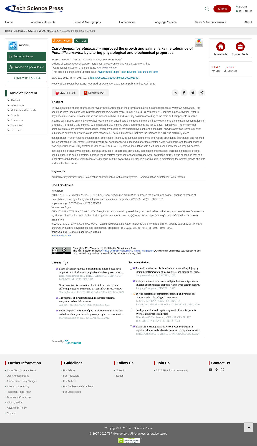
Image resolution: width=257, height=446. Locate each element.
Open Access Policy (18, 375)
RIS (69, 235)
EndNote (63, 235)
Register (244, 11)
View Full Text (65, 93)
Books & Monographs (87, 22)
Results (15, 115)
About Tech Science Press (21, 370)
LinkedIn (120, 370)
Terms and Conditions (19, 397)
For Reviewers (71, 375)
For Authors (69, 381)
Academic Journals (43, 22)
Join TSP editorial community (172, 370)
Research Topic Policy (19, 391)
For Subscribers (72, 391)
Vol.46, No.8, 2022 (49, 30)
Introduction (17, 105)
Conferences (127, 22)
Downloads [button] (220, 49)
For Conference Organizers (78, 386)
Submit (222, 8)
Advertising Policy (17, 407)
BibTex (55, 235)
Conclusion (17, 125)
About (248, 22)
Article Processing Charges (22, 381)
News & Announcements (210, 22)
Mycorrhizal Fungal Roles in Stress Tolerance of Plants (128, 71)
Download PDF (94, 93)
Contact (11, 413)
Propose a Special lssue (26, 67)
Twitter (119, 375)
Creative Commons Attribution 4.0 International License (127, 251)
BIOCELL (31, 30)
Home (9, 22)
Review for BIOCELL (27, 77)
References (17, 130)
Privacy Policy (14, 402)
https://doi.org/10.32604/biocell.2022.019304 (115, 77)
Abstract (15, 100)
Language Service (165, 22)
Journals (19, 30)
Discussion (17, 120)
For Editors (69, 370)
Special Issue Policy (18, 386)
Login (241, 6)
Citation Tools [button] (240, 49)
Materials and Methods (23, 110)
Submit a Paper (21, 56)
